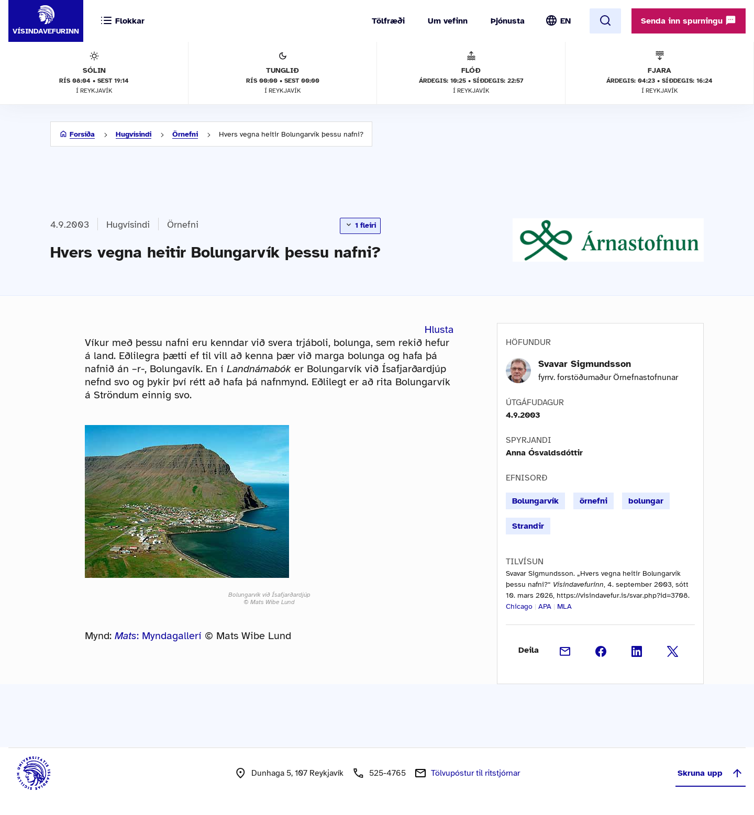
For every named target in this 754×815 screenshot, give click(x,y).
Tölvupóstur (475, 773)
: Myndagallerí (158, 635)
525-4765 (387, 773)
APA (544, 606)
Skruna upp (711, 773)
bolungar (645, 501)
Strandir (528, 526)
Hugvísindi (133, 134)
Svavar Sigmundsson (584, 364)
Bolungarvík (535, 501)
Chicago (519, 606)
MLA (564, 606)
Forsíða (82, 134)
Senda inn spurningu (688, 20)
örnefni (593, 501)
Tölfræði (388, 21)
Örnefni (185, 134)
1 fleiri (360, 225)
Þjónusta (508, 21)
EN (565, 21)
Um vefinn (448, 21)
